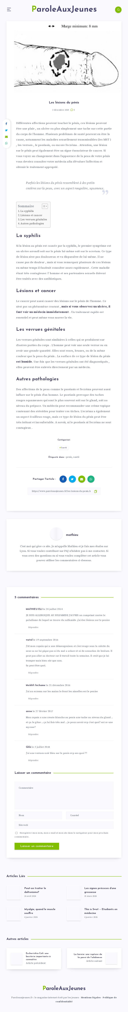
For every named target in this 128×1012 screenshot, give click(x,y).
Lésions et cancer (31, 215)
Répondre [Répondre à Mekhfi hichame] (33, 698)
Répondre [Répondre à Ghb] (33, 760)
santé (76, 457)
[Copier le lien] (64, 491)
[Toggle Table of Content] (43, 206)
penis (69, 457)
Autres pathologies (32, 223)
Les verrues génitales (34, 219)
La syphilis (27, 211)
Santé (64, 448)
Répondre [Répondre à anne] (33, 734)
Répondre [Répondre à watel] (33, 673)
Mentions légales (91, 997)
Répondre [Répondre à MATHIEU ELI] (33, 627)
